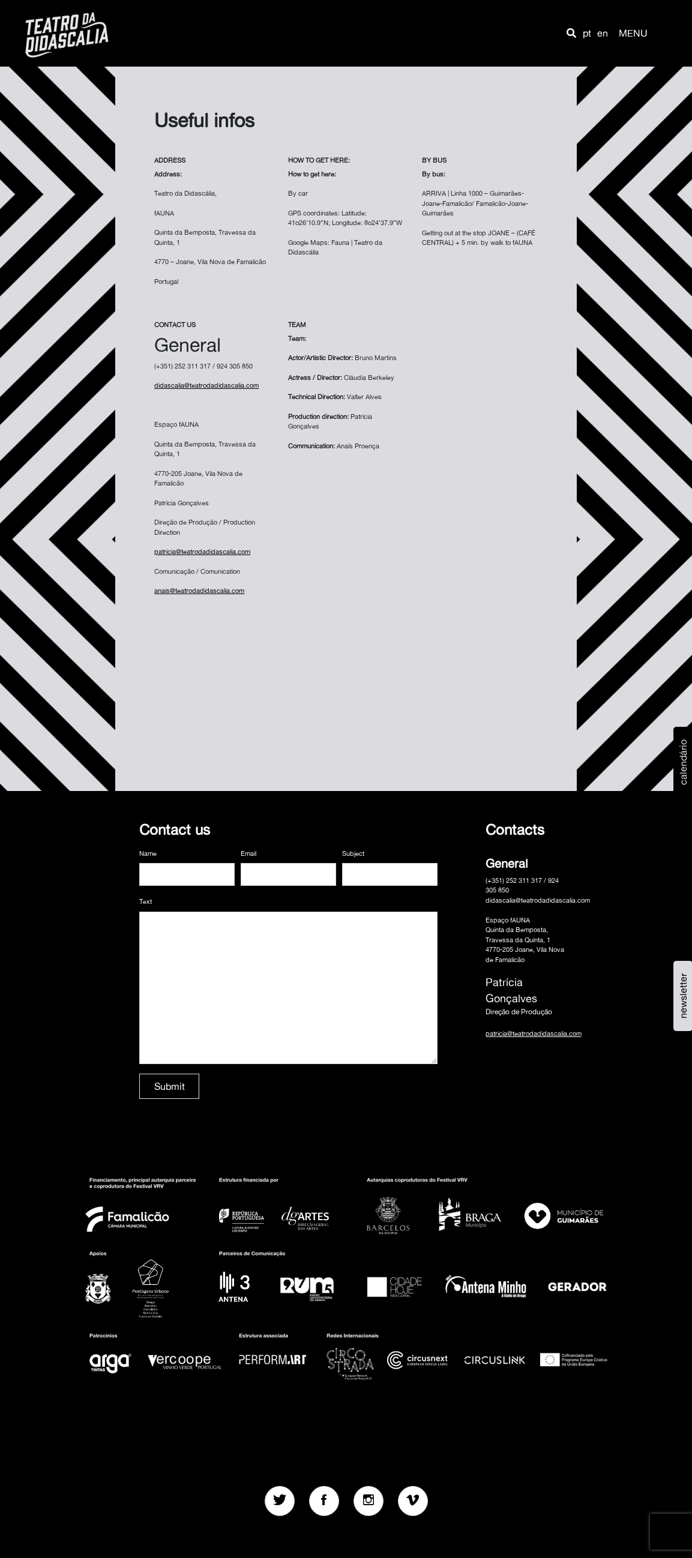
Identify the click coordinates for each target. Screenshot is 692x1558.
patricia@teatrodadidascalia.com (534, 1033)
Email (248, 853)
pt (587, 33)
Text (145, 901)
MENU (633, 33)
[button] (571, 33)
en (602, 33)
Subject (353, 853)
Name (148, 853)
